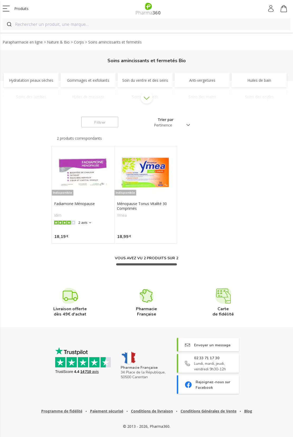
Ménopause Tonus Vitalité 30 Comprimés (142, 206)
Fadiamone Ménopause (74, 203)
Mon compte (271, 8)
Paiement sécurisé (106, 411)
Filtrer (100, 122)
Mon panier (284, 9)
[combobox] (146, 24)
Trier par (165, 119)
